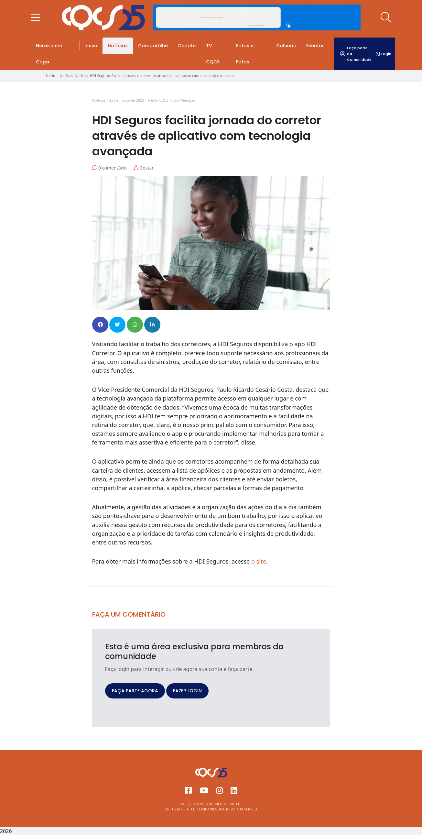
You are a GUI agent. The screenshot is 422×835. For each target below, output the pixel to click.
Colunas (286, 45)
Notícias (118, 45)
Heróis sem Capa (49, 53)
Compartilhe (153, 45)
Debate (187, 45)
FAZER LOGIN (187, 690)
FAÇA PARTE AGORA (135, 690)
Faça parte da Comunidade (356, 54)
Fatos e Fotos (245, 53)
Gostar (143, 168)
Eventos (315, 45)
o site (258, 561)
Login (382, 53)
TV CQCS (213, 53)
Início (90, 45)
